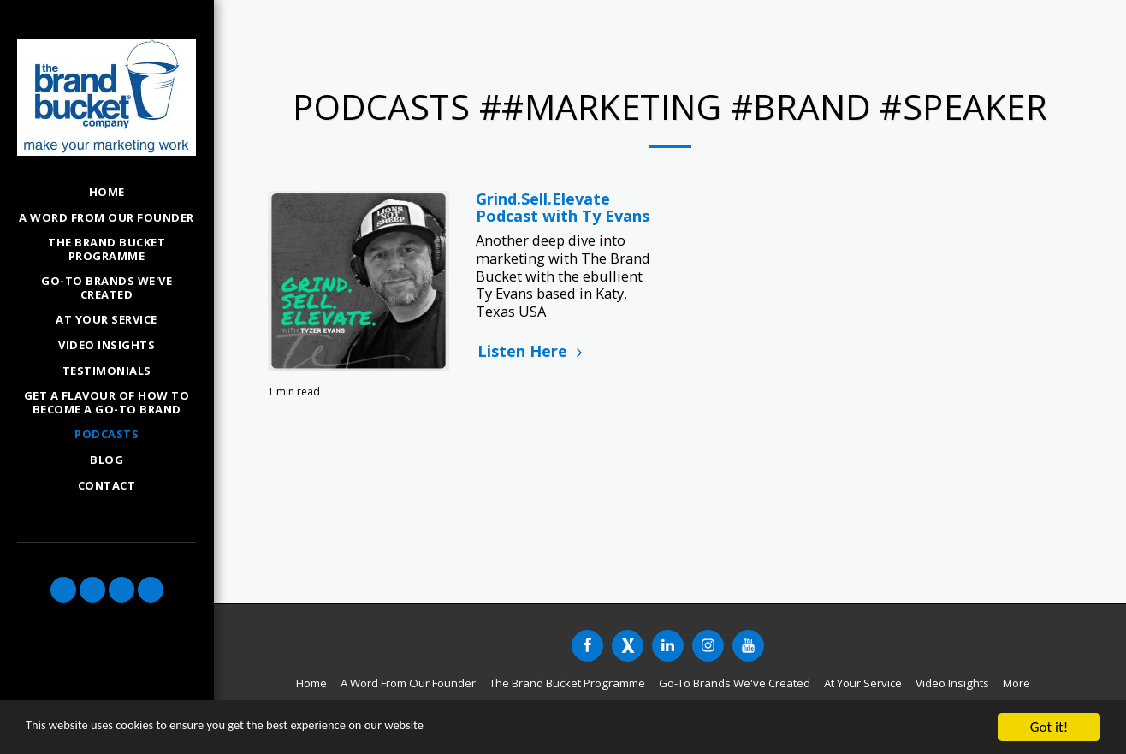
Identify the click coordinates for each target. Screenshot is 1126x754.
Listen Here (532, 351)
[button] (63, 590)
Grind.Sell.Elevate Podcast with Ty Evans (562, 207)
